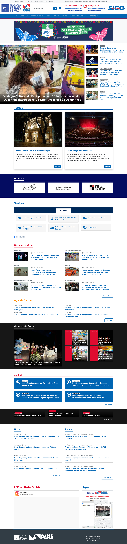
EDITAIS (49, 16)
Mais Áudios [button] (108, 403)
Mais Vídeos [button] (108, 417)
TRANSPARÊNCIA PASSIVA (75, 10)
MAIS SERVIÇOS (20, 235)
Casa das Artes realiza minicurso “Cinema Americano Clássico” (86, 435)
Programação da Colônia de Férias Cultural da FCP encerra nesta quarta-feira (85, 446)
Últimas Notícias (23, 243)
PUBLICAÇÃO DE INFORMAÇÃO (97, 8)
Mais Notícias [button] (107, 294)
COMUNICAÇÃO (93, 16)
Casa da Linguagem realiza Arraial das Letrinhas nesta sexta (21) (87, 457)
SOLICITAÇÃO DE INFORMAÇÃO (74, 8)
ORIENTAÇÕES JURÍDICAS (78, 16)
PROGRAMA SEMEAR (38, 16)
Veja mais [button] (57, 164)
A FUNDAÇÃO (24, 16)
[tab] (63, 209)
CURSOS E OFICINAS (60, 16)
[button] (21, 31)
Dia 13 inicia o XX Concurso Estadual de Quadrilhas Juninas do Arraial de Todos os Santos (86, 468)
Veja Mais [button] (109, 318)
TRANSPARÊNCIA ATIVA (95, 10)
